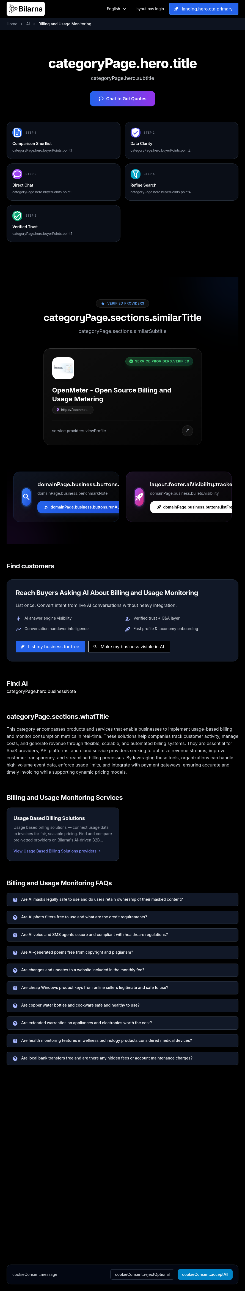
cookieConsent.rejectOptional (142, 1274)
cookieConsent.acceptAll (205, 1274)
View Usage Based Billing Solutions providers (57, 851)
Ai (28, 23)
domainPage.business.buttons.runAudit (84, 507)
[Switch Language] (116, 9)
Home (12, 23)
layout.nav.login (150, 8)
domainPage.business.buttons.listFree (196, 507)
